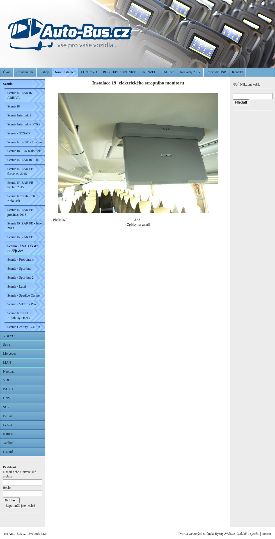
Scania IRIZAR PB (20, 237)
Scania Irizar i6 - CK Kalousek (21, 198)
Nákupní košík (246, 84)
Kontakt (237, 72)
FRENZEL (148, 72)
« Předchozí (59, 220)
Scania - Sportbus (19, 268)
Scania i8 (13, 106)
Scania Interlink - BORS (23, 124)
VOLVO (9, 336)
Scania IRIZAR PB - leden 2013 (25, 225)
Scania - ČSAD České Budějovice (22, 248)
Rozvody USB (216, 72)
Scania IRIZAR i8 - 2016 (24, 160)
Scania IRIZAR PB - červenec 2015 (21, 171)
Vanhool (8, 443)
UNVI (7, 398)
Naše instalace (65, 72)
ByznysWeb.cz (225, 534)
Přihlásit (266, 533)
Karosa (8, 434)
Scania (8, 84)
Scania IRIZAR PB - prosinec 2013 (21, 212)
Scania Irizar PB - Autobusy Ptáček (19, 315)
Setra (6, 345)
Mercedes (9, 353)
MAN (7, 362)
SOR (6, 407)
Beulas (7, 416)
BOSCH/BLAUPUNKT (119, 72)
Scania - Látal (16, 286)
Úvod (7, 72)
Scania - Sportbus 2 (20, 277)
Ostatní (8, 452)
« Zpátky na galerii (137, 224)
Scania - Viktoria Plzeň (22, 304)
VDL (6, 380)
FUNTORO (89, 72)
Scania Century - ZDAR (23, 327)
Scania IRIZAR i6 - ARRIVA (20, 95)
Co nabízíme (25, 72)
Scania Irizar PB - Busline (24, 142)
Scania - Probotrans (20, 260)
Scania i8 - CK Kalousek (24, 151)
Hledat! (241, 102)
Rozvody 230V (190, 72)
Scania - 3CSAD (18, 133)
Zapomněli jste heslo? (20, 506)
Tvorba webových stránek (195, 534)
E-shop (44, 72)
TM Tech (168, 72)
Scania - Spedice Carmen (24, 295)
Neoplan (9, 371)
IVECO (8, 425)
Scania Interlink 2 (19, 115)
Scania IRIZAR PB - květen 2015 (21, 185)
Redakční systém (248, 534)
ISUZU (8, 389)
